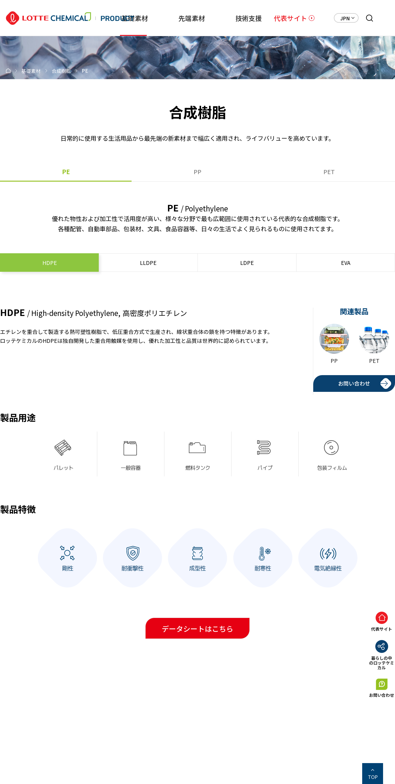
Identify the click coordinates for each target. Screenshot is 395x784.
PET (329, 171)
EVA (345, 262)
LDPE (247, 262)
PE (66, 171)
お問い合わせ (354, 383)
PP (197, 171)
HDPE (49, 262)
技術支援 (248, 18)
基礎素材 (134, 18)
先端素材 (191, 18)
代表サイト (290, 18)
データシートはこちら (197, 628)
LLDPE (148, 262)
